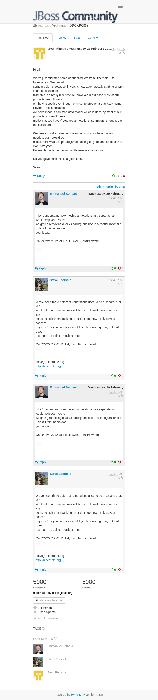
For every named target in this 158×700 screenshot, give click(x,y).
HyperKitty (78, 694)
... (38, 250)
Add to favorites (46, 618)
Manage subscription (49, 600)
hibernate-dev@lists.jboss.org (53, 593)
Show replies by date (111, 186)
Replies (62, 37)
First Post (43, 37)
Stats (77, 37)
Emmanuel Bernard (63, 193)
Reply (39, 176)
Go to (93, 37)
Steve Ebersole (60, 280)
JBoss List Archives (76, 17)
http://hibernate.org (48, 366)
